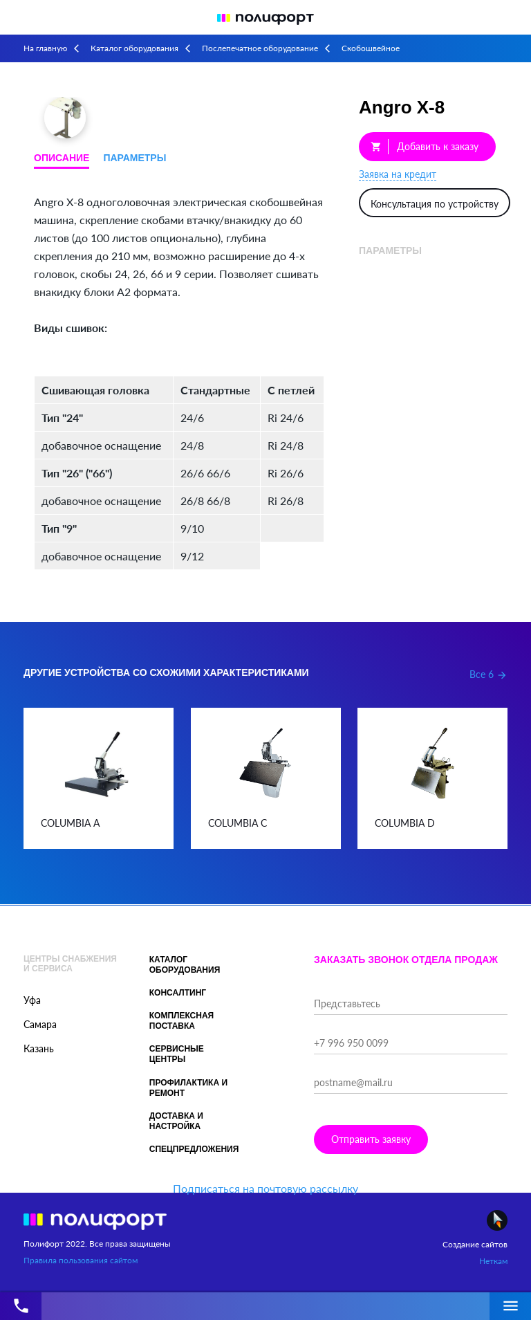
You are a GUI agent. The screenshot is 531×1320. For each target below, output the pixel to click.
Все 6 (488, 674)
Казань (39, 1048)
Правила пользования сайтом (81, 1260)
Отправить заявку (371, 1139)
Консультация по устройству (435, 204)
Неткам (493, 1261)
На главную (45, 48)
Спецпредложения (194, 1149)
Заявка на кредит (397, 174)
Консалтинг (177, 993)
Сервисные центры (176, 1054)
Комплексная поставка (181, 1021)
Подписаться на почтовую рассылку (265, 1188)
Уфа (32, 1000)
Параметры (134, 157)
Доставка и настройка (176, 1121)
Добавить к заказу (424, 146)
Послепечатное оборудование (260, 48)
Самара (40, 1024)
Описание (61, 157)
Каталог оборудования (134, 48)
